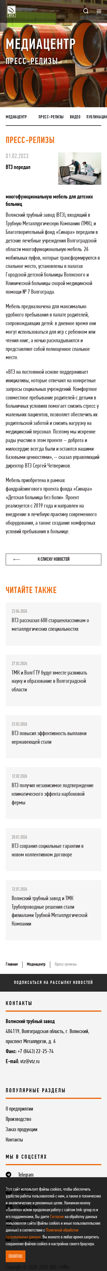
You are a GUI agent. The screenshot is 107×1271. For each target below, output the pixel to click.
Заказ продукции (21, 1130)
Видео (75, 117)
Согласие (57, 1216)
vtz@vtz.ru (29, 1062)
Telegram (26, 1175)
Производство (18, 1119)
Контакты (14, 1140)
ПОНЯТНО (15, 1256)
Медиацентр (16, 117)
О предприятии (19, 1109)
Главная (12, 964)
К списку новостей (41, 559)
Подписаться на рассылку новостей (53, 982)
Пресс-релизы (51, 117)
